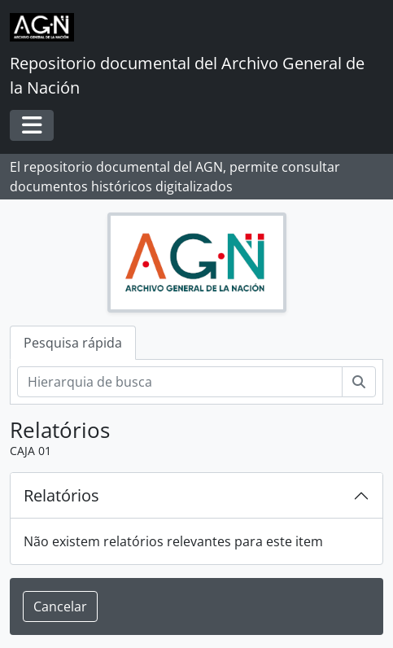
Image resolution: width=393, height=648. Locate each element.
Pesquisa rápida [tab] (73, 343)
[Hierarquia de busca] (180, 381)
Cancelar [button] (60, 606)
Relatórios (61, 495)
